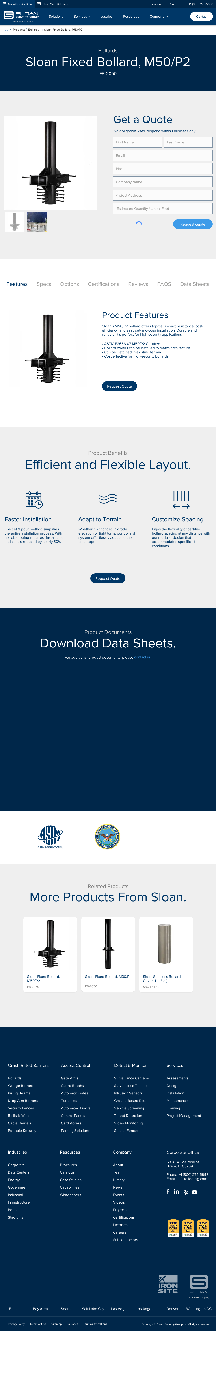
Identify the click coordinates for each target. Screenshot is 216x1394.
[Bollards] (35, 29)
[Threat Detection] (133, 1116)
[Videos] (132, 1202)
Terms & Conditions (95, 1324)
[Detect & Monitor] (135, 1065)
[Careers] (176, 4)
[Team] (132, 1172)
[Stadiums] (27, 1217)
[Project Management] (186, 1116)
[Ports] (27, 1210)
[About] (132, 1165)
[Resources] (80, 1152)
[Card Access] (80, 1123)
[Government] (27, 1187)
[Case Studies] (79, 1180)
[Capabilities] (79, 1187)
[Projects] (132, 1210)
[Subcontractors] (132, 1240)
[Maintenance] (186, 1101)
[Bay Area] (40, 1309)
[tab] (17, 284)
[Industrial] (27, 1195)
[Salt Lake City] (93, 1309)
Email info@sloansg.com (187, 1178)
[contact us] (148, 657)
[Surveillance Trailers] (133, 1086)
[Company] (134, 1152)
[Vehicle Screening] (133, 1108)
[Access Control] (81, 1065)
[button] (57, 16)
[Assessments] (186, 1078)
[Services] (187, 1065)
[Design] (186, 1086)
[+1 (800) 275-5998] (201, 4)
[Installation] (186, 1093)
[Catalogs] (79, 1172)
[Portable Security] (27, 1131)
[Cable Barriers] (27, 1123)
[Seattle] (66, 1309)
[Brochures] (79, 1165)
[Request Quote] (193, 224)
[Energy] (27, 1180)
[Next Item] (89, 162)
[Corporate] (27, 1165)
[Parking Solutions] (80, 1131)
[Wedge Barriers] (27, 1086)
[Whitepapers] (79, 1195)
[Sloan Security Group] (17, 4)
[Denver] (172, 1309)
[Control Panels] (80, 1116)
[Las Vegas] (119, 1309)
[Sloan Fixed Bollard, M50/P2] (111, 29)
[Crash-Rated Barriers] (28, 1065)
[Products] (19, 29)
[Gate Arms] (80, 1078)
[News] (132, 1187)
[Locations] (156, 4)
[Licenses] (132, 1225)
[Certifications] (132, 1217)
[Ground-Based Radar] (133, 1101)
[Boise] (14, 1309)
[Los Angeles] (146, 1309)
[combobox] (163, 195)
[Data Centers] (27, 1172)
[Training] (186, 1108)
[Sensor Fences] (133, 1131)
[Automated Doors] (80, 1108)
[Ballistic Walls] (27, 1116)
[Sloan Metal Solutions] (52, 4)
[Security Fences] (27, 1108)
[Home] (7, 29)
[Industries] (28, 1152)
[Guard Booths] (80, 1086)
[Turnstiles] (80, 1101)
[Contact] (201, 16)
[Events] (132, 1195)
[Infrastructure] (27, 1202)
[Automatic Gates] (80, 1093)
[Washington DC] (199, 1309)
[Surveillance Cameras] (133, 1078)
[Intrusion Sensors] (133, 1093)
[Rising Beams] (27, 1093)
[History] (132, 1180)
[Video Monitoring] (133, 1123)
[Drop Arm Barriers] (27, 1101)
